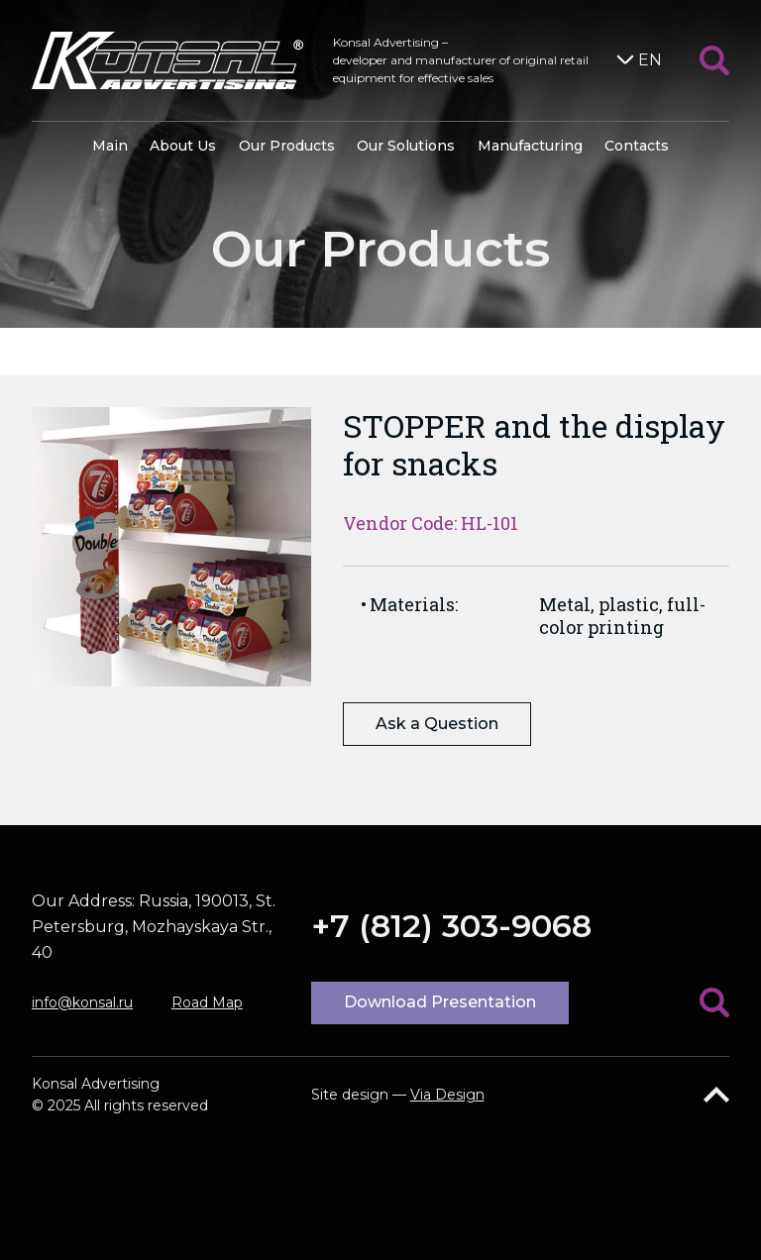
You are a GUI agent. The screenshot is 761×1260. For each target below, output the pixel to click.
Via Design (447, 1094)
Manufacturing (530, 146)
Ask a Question (437, 723)
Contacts (636, 146)
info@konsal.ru (82, 1002)
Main (110, 146)
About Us (183, 146)
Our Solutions (406, 146)
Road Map (207, 1002)
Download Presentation (440, 1002)
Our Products (287, 146)
